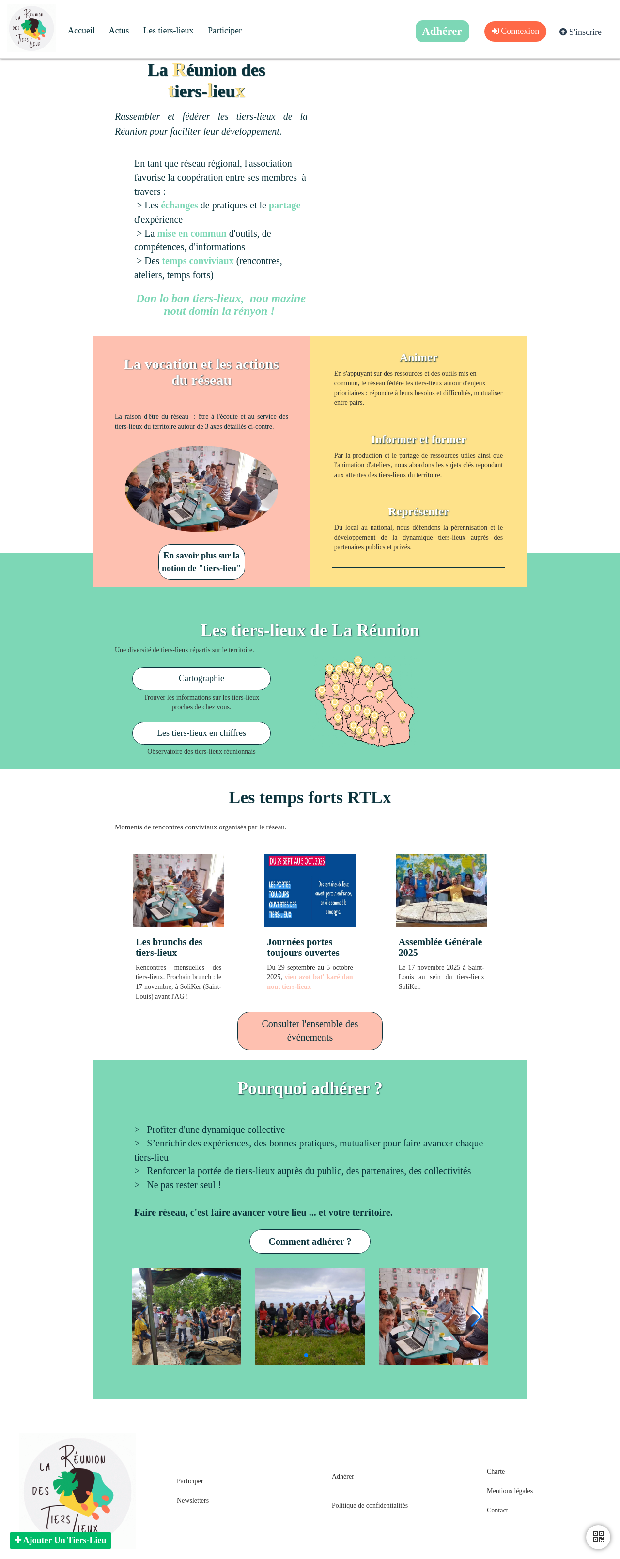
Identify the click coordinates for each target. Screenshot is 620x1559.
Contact (497, 1510)
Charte (496, 1471)
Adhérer (343, 1476)
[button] (476, 1316)
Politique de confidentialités (370, 1505)
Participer (190, 1481)
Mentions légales (510, 1491)
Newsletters (193, 1500)
